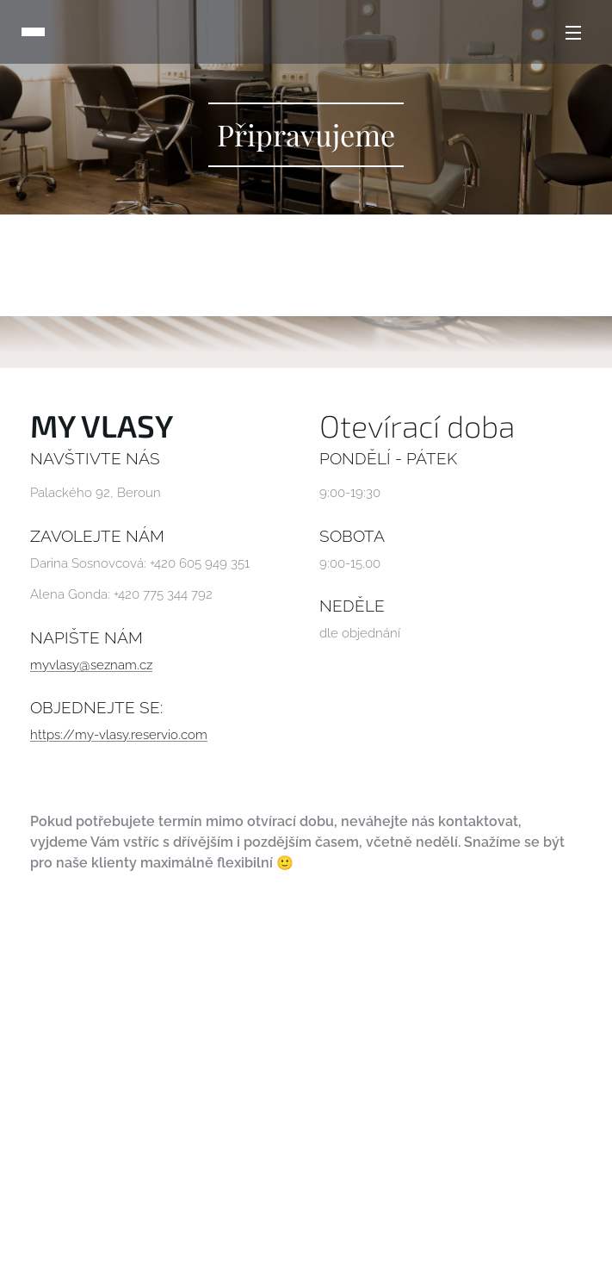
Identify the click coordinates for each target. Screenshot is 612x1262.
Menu (573, 33)
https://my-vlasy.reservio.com (118, 735)
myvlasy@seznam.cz (91, 665)
